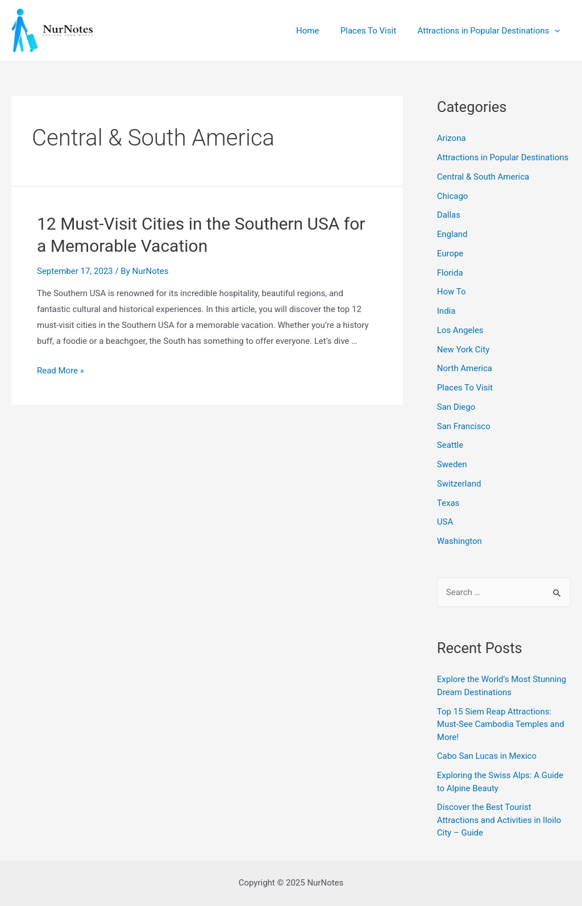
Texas (448, 503)
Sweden (452, 464)
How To (451, 291)
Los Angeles (460, 330)
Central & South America (483, 177)
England (452, 234)
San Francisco (463, 426)
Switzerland (459, 484)
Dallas (448, 215)
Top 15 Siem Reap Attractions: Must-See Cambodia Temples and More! (500, 724)
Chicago (452, 196)
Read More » (60, 370)
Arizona (451, 138)
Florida (450, 273)
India (446, 311)
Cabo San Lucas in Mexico (487, 756)
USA (445, 522)
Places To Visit (374, 31)
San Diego (456, 407)
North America (464, 368)
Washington (459, 541)
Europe (450, 253)
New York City (463, 349)
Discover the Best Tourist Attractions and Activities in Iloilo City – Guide (499, 820)
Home (318, 31)
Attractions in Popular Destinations (490, 30)
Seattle (450, 445)
